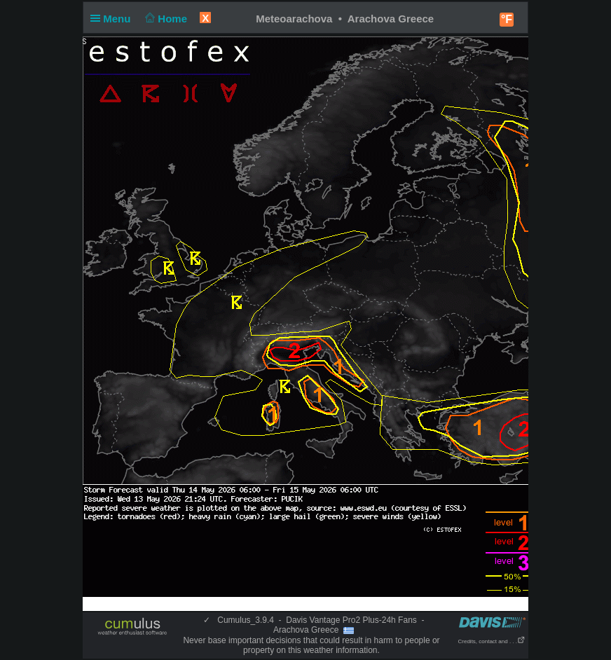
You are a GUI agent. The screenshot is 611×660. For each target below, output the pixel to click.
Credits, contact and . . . (492, 641)
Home (165, 19)
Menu (113, 19)
